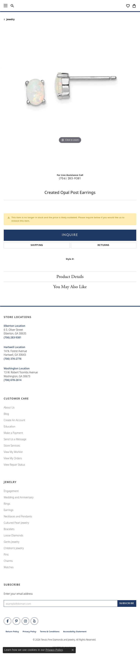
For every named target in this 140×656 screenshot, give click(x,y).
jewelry (10, 19)
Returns (103, 245)
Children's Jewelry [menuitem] (14, 548)
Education (9, 426)
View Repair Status (14, 464)
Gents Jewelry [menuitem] (11, 542)
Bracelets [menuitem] (9, 529)
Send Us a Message (15, 439)
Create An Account (14, 420)
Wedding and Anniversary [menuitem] (18, 497)
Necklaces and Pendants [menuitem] (18, 516)
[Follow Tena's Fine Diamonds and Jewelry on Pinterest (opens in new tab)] (16, 621)
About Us (9, 407)
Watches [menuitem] (9, 567)
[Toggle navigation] (5, 5)
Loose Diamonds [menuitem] (13, 535)
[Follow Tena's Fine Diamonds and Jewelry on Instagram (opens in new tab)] (25, 621)
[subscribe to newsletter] (126, 603)
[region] (70, 98)
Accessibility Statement (75, 631)
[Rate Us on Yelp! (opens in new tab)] (34, 621)
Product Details (70, 277)
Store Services (12, 445)
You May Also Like (70, 287)
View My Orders (13, 458)
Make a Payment (13, 433)
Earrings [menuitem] (8, 510)
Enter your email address (18, 593)
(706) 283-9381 (70, 178)
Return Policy (12, 631)
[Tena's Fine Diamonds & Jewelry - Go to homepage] (70, 5)
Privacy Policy (29, 631)
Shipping (37, 245)
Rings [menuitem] (7, 503)
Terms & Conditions (49, 631)
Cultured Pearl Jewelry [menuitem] (16, 522)
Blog (6, 414)
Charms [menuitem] (8, 561)
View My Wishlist (13, 452)
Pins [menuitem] (6, 554)
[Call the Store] (12, 337)
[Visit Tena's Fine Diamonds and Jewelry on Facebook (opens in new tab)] (7, 621)
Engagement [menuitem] (11, 491)
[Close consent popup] (73, 650)
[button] (12, 5)
